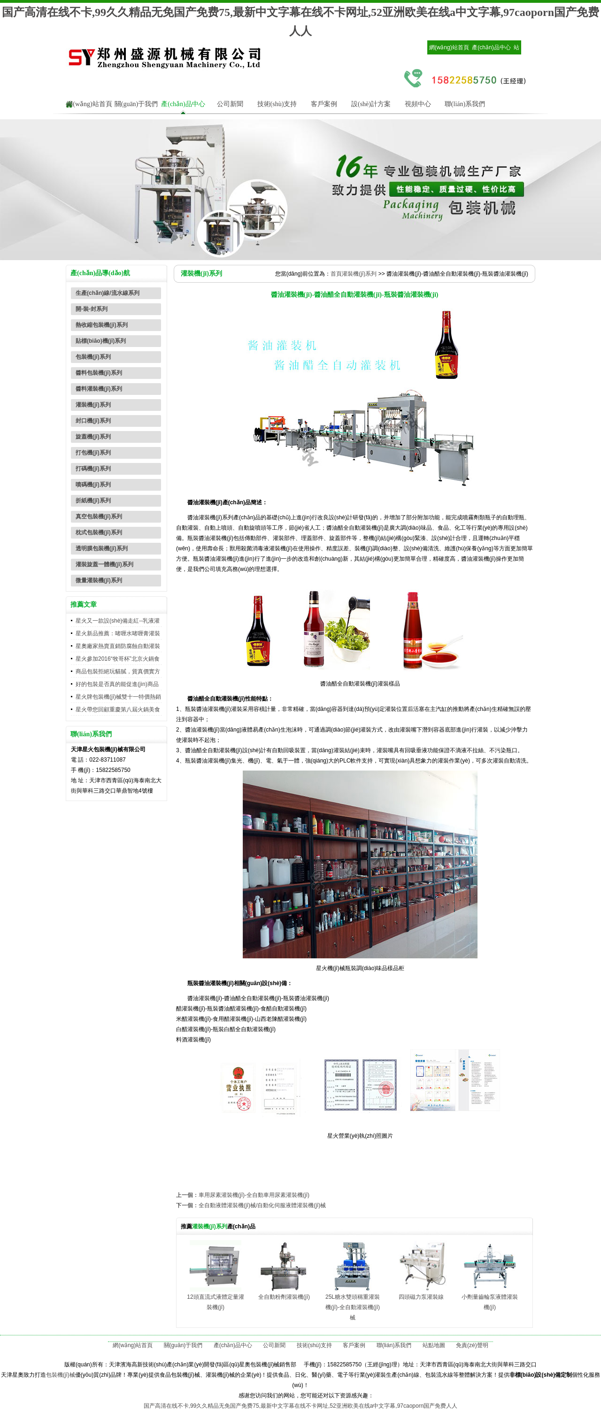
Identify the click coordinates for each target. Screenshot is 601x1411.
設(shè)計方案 (371, 104)
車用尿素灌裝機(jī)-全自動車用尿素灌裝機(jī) (254, 1195)
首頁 (336, 273)
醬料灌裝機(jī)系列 (99, 389)
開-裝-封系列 (92, 309)
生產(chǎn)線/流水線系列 (107, 293)
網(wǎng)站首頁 (449, 47)
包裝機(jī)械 (60, 1375)
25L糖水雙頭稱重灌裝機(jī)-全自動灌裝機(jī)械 (352, 1307)
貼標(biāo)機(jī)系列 (101, 341)
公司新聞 (230, 104)
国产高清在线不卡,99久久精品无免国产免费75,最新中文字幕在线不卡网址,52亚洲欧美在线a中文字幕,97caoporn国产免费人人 (301, 1406)
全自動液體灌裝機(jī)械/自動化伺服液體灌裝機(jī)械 (262, 1205)
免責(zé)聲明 (472, 1345)
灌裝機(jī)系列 (93, 404)
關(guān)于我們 (136, 104)
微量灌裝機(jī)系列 (99, 580)
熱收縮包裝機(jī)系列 (102, 325)
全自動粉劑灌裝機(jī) (284, 1297)
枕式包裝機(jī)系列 (99, 532)
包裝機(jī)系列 (93, 357)
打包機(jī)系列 (93, 452)
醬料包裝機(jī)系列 (99, 373)
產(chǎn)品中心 (491, 47)
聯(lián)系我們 (465, 104)
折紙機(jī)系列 (93, 500)
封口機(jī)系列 (93, 420)
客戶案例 (324, 104)
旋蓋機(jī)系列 (93, 436)
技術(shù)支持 (277, 104)
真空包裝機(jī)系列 (99, 516)
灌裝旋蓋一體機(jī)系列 (104, 564)
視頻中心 (418, 104)
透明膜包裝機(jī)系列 (102, 548)
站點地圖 (434, 1345)
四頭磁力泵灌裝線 (421, 1297)
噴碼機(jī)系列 (93, 484)
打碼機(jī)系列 (93, 468)
